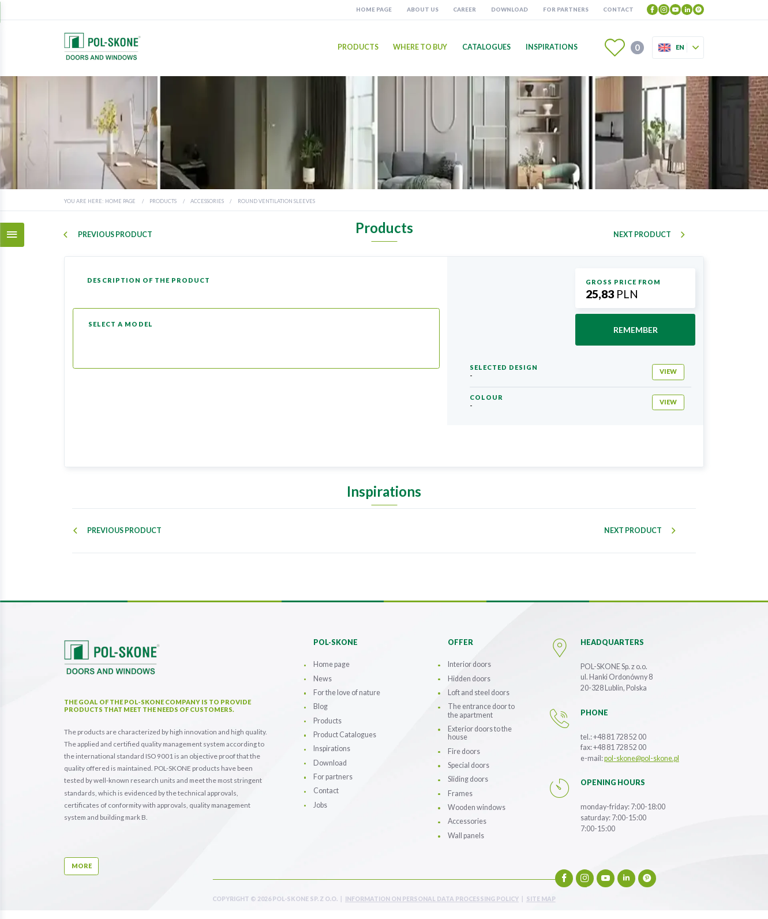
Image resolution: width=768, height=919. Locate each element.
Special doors (468, 765)
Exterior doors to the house (480, 733)
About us (423, 9)
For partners (566, 9)
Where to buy (420, 47)
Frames (460, 793)
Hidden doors (469, 678)
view (668, 371)
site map (541, 899)
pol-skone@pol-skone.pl (641, 758)
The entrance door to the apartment (481, 710)
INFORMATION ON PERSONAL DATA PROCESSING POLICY (432, 899)
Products (358, 47)
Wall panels (466, 835)
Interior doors (469, 664)
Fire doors (464, 751)
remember (635, 330)
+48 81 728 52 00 (619, 737)
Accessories (207, 201)
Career (464, 9)
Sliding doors (468, 779)
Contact (618, 9)
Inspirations (552, 47)
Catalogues (486, 47)
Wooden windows (476, 807)
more (82, 865)
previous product (114, 235)
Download (509, 9)
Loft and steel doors (478, 692)
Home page (374, 9)
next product (642, 235)
